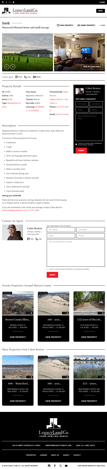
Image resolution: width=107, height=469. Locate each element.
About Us (55, 455)
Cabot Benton (34, 228)
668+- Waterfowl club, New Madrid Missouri (18, 384)
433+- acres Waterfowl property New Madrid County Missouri (89, 384)
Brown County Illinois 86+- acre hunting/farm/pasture (17, 320)
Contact (77, 455)
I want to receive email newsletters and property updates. (90, 144)
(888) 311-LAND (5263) (85, 445)
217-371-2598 (33, 210)
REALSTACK (101, 466)
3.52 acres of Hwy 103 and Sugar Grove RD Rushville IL (89, 320)
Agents (66, 455)
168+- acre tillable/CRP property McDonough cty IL (53, 320)
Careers (43, 455)
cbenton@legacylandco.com (14, 210)
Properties (31, 455)
